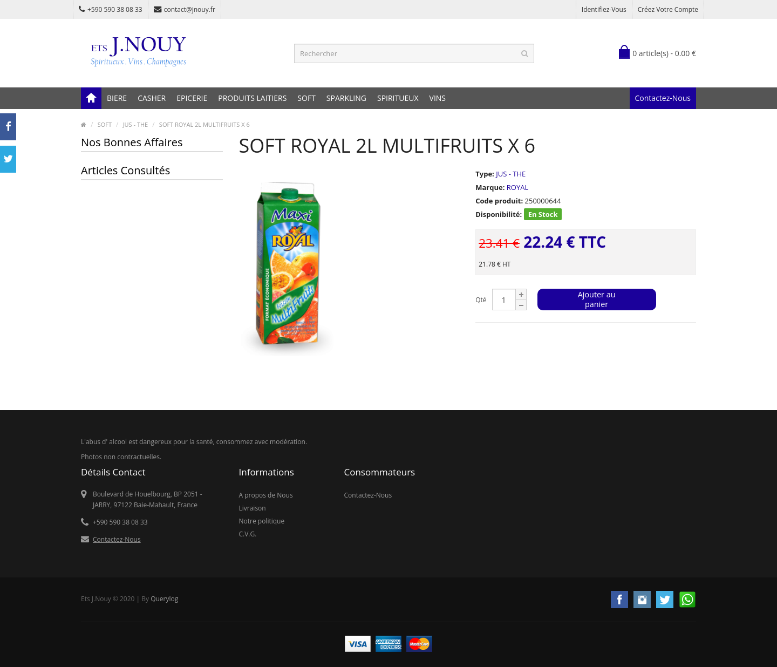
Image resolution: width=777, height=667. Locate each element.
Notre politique (262, 521)
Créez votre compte (668, 9)
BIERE (117, 98)
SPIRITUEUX (398, 98)
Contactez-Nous (663, 98)
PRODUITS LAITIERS (252, 98)
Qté (480, 299)
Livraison (252, 508)
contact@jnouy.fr (184, 9)
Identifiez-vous (604, 9)
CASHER (152, 98)
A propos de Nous (266, 495)
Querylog (164, 598)
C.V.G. (248, 534)
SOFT (306, 98)
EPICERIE (191, 98)
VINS (438, 98)
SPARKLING (346, 98)
